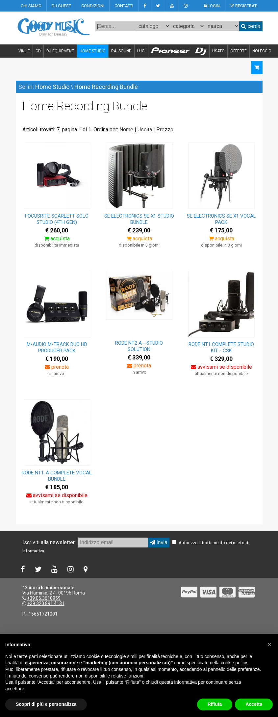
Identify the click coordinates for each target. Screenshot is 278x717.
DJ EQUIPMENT (60, 51)
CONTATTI (123, 5)
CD (38, 51)
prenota (57, 367)
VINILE (24, 51)
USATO (218, 51)
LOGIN (212, 5)
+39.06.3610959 (44, 598)
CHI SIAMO (31, 5)
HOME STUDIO (93, 51)
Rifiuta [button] (215, 704)
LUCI (141, 51)
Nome (126, 129)
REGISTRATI (244, 5)
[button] (269, 644)
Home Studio (52, 86)
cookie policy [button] (234, 662)
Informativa (33, 550)
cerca (251, 26)
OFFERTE (238, 51)
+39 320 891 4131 (45, 603)
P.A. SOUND (121, 51)
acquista (57, 238)
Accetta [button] (253, 704)
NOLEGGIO (261, 51)
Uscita (145, 129)
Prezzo (164, 129)
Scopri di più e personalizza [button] (46, 704)
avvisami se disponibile (221, 367)
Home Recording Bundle (106, 86)
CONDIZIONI (92, 5)
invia (158, 542)
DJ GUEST (61, 5)
